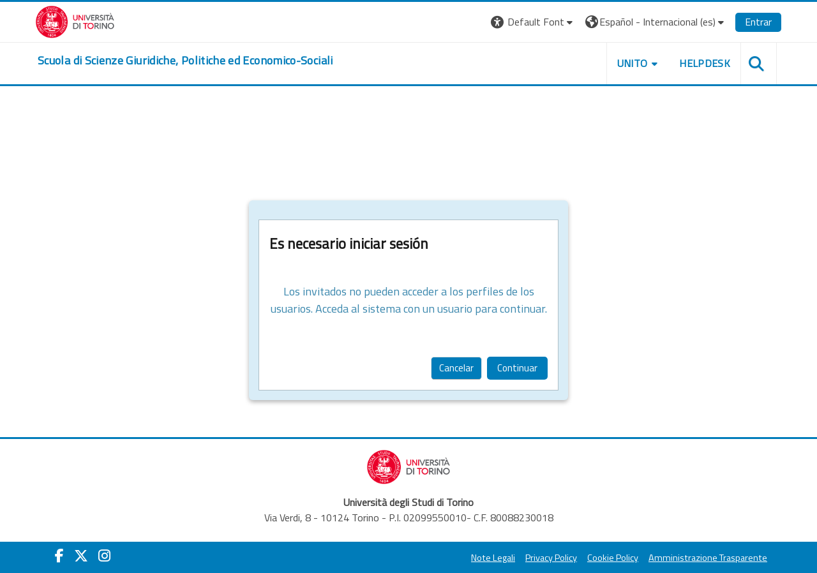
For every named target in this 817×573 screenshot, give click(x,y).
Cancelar (456, 368)
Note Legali (493, 558)
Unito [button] (632, 63)
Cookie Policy (612, 558)
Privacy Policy (551, 558)
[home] (185, 61)
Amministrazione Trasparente (707, 558)
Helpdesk (704, 63)
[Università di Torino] (75, 20)
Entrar (758, 21)
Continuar (517, 368)
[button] (533, 22)
